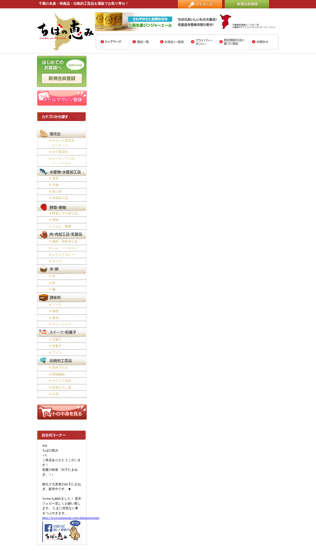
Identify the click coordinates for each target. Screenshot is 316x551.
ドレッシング (61, 324)
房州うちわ (60, 367)
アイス (57, 352)
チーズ (57, 261)
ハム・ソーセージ (65, 248)
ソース (57, 304)
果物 (55, 220)
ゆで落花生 (60, 152)
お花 (55, 394)
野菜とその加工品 (65, 213)
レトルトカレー (63, 254)
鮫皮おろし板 (61, 387)
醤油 (55, 318)
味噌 (55, 311)
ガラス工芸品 (61, 381)
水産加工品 (60, 198)
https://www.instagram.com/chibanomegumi (70, 518)
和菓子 (57, 346)
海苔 (55, 178)
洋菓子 (57, 339)
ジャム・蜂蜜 (61, 226)
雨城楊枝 (58, 374)
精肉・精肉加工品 (65, 241)
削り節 (57, 191)
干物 (55, 185)
